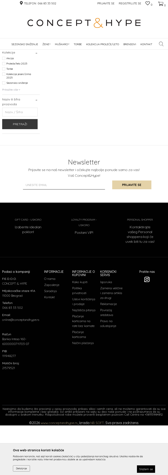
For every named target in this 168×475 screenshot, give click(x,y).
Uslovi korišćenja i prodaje (83, 351)
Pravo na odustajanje (108, 373)
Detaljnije (21, 468)
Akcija (10, 107)
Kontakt (49, 347)
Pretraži (20, 174)
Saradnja (50, 341)
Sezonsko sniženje (17, 132)
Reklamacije (108, 353)
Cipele (8, 72)
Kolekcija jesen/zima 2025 (18, 125)
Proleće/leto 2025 (16, 113)
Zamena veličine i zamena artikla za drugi (111, 342)
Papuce (8, 82)
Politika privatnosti (79, 340)
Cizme (9, 88)
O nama (49, 328)
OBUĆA (45, 52)
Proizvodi (32, 52)
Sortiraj (112, 59)
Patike (9, 93)
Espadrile (10, 77)
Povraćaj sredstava (106, 362)
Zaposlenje (51, 334)
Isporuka (106, 332)
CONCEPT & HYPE (12, 52)
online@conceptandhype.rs (20, 369)
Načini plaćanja (83, 393)
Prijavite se (132, 234)
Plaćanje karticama (79, 384)
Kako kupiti (80, 332)
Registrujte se (130, 3)
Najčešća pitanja (83, 360)
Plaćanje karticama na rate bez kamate (83, 370)
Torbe (9, 118)
